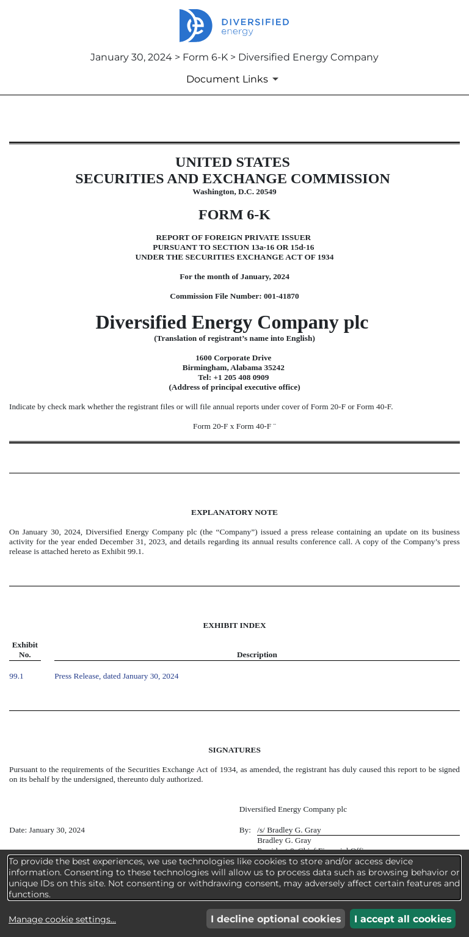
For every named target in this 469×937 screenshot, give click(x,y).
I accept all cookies (403, 919)
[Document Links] (234, 79)
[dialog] (234, 878)
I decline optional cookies (276, 919)
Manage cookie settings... (62, 919)
